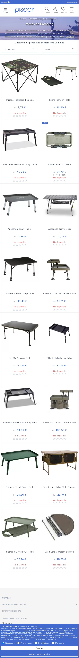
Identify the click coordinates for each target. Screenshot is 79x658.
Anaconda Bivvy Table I (20, 229)
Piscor (23, 18)
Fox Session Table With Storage (59, 487)
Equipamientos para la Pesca (42, 18)
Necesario (10, 643)
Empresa (6, 598)
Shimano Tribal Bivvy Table (20, 487)
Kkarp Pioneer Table (59, 100)
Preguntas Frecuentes (14, 604)
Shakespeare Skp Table (59, 164)
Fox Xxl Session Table (20, 358)
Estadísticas (43, 643)
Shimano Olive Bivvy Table (20, 551)
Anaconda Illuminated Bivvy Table (19, 422)
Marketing (59, 643)
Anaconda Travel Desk (59, 229)
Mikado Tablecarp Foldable (20, 100)
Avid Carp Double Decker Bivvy (59, 293)
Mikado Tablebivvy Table (59, 358)
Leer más (70, 36)
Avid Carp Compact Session (59, 551)
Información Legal (11, 611)
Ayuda (5, 2)
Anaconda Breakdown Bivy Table (20, 164)
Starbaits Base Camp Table (20, 293)
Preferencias (26, 643)
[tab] (39, 598)
